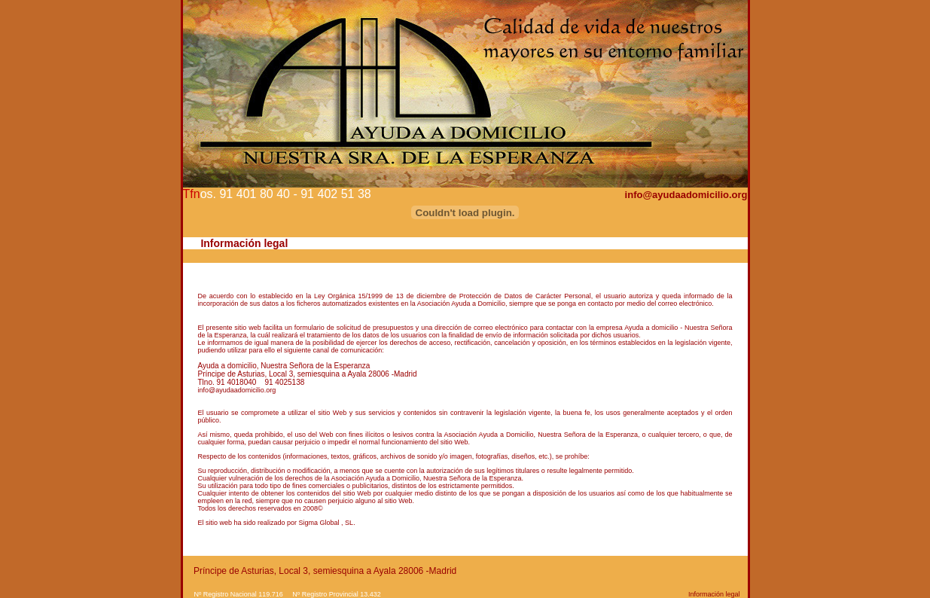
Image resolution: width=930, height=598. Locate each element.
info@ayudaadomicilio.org (686, 194)
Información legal (714, 594)
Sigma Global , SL (326, 522)
